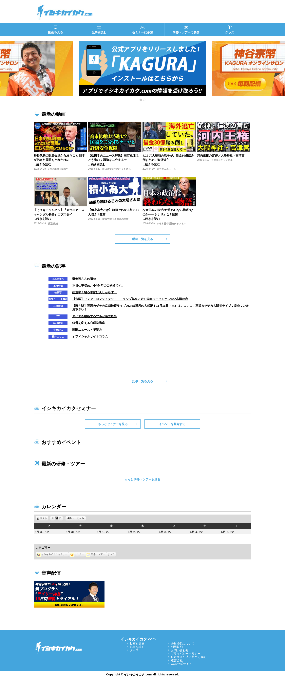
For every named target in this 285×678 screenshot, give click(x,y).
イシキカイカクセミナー (52, 554)
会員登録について (183, 643)
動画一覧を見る (142, 239)
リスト (44, 518)
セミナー (77, 554)
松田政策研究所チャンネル (116, 169)
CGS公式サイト (181, 663)
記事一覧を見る (142, 381)
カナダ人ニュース (166, 169)
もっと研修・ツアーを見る (142, 479)
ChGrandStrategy (57, 168)
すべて (111, 554)
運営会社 (177, 660)
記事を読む (137, 647)
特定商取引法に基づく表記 (188, 657)
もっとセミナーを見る (113, 424)
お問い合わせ (180, 650)
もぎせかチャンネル (222, 160)
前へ (71, 518)
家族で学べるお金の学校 (115, 219)
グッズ (134, 650)
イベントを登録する (172, 424)
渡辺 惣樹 (53, 223)
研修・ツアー (95, 554)
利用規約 (177, 647)
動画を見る (137, 643)
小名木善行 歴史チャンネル (171, 223)
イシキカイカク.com (138, 639)
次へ (79, 518)
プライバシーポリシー (185, 653)
